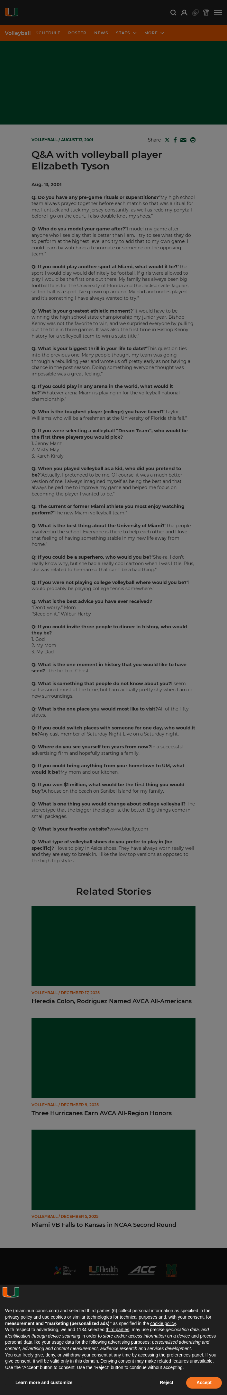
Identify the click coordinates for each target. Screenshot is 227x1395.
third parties (117, 1329)
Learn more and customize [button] (43, 1382)
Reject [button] (166, 1382)
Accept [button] (204, 1382)
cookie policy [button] (163, 1323)
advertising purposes (129, 1342)
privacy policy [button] (18, 1317)
